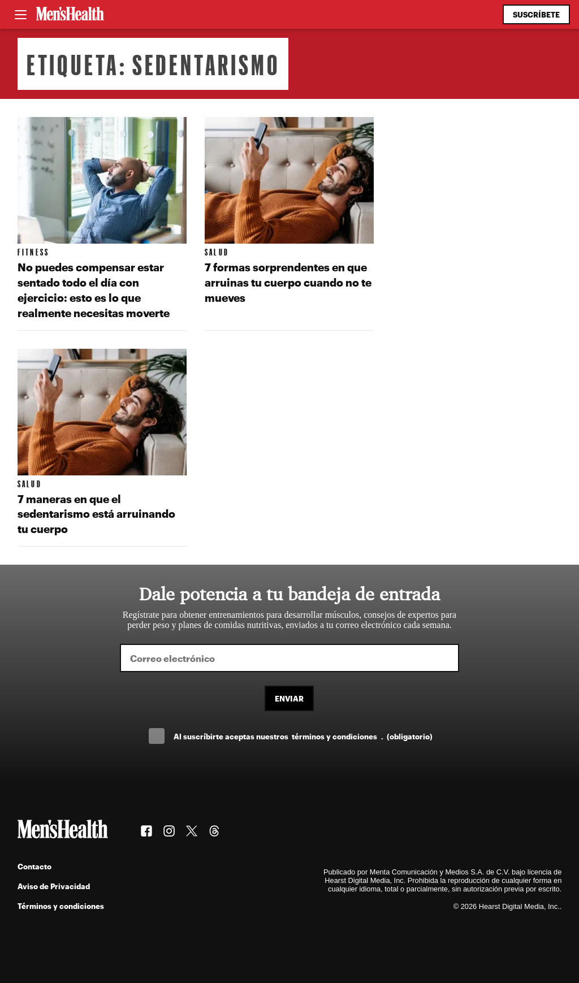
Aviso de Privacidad (54, 886)
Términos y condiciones (61, 906)
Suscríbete (536, 14)
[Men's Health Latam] (70, 15)
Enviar (289, 698)
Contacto (34, 866)
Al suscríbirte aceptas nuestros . (303, 736)
